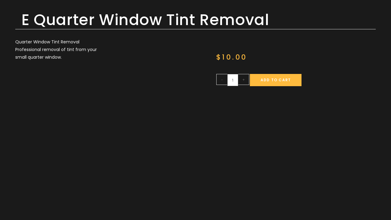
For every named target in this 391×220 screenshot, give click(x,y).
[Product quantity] (232, 80)
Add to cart (276, 79)
